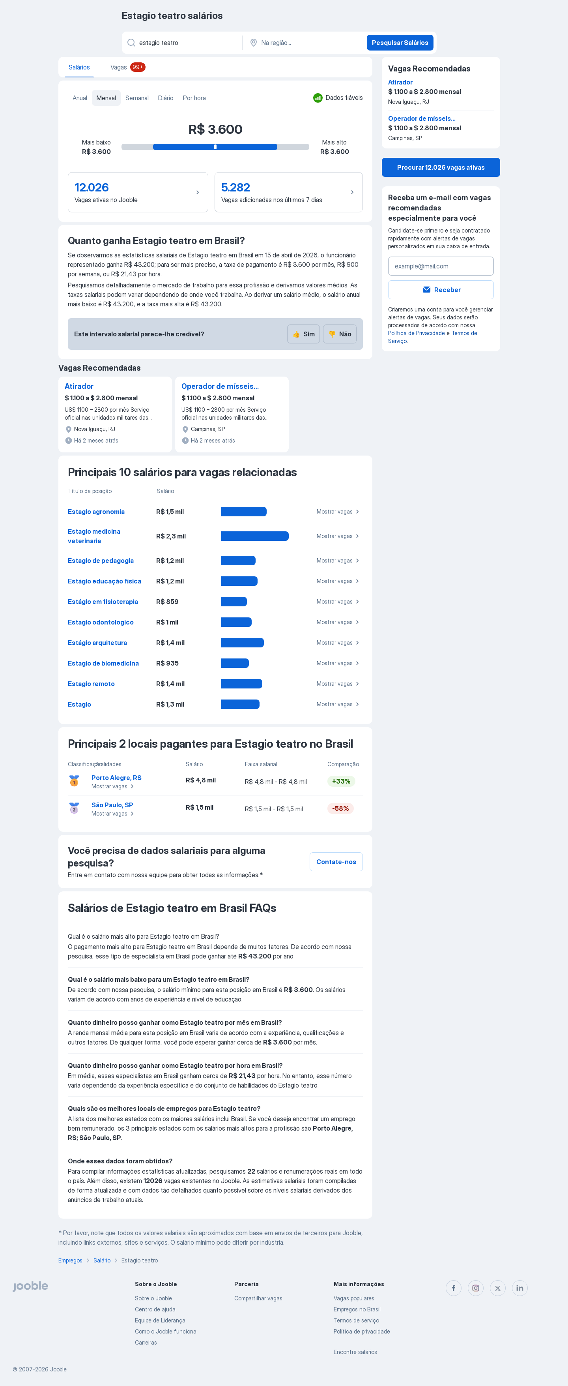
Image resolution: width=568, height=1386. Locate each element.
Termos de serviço (356, 1320)
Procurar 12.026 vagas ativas (441, 167)
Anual (80, 98)
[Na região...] (304, 43)
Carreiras (146, 1342)
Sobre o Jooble (153, 1298)
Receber (441, 289)
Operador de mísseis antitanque (217, 387)
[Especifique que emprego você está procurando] (181, 43)
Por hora (194, 98)
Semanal (137, 98)
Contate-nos (336, 862)
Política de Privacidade (416, 333)
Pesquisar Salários (400, 43)
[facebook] (454, 1288)
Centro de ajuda (155, 1309)
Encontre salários (355, 1351)
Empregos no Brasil (357, 1309)
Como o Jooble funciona (165, 1331)
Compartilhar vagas (258, 1298)
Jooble (58, 1369)
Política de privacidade (362, 1331)
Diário (166, 98)
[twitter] (498, 1288)
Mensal (106, 98)
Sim (303, 334)
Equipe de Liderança (160, 1320)
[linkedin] (520, 1288)
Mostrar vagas (339, 512)
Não (339, 334)
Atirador (79, 386)
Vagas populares (354, 1298)
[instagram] (476, 1288)
